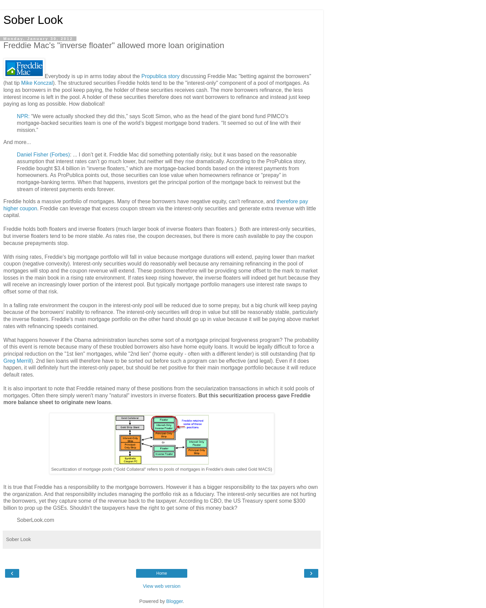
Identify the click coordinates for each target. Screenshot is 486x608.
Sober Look (33, 19)
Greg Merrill (17, 361)
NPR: (24, 116)
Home (161, 573)
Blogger (174, 601)
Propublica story (160, 76)
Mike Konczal (37, 83)
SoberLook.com (35, 520)
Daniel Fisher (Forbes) (43, 154)
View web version (162, 586)
